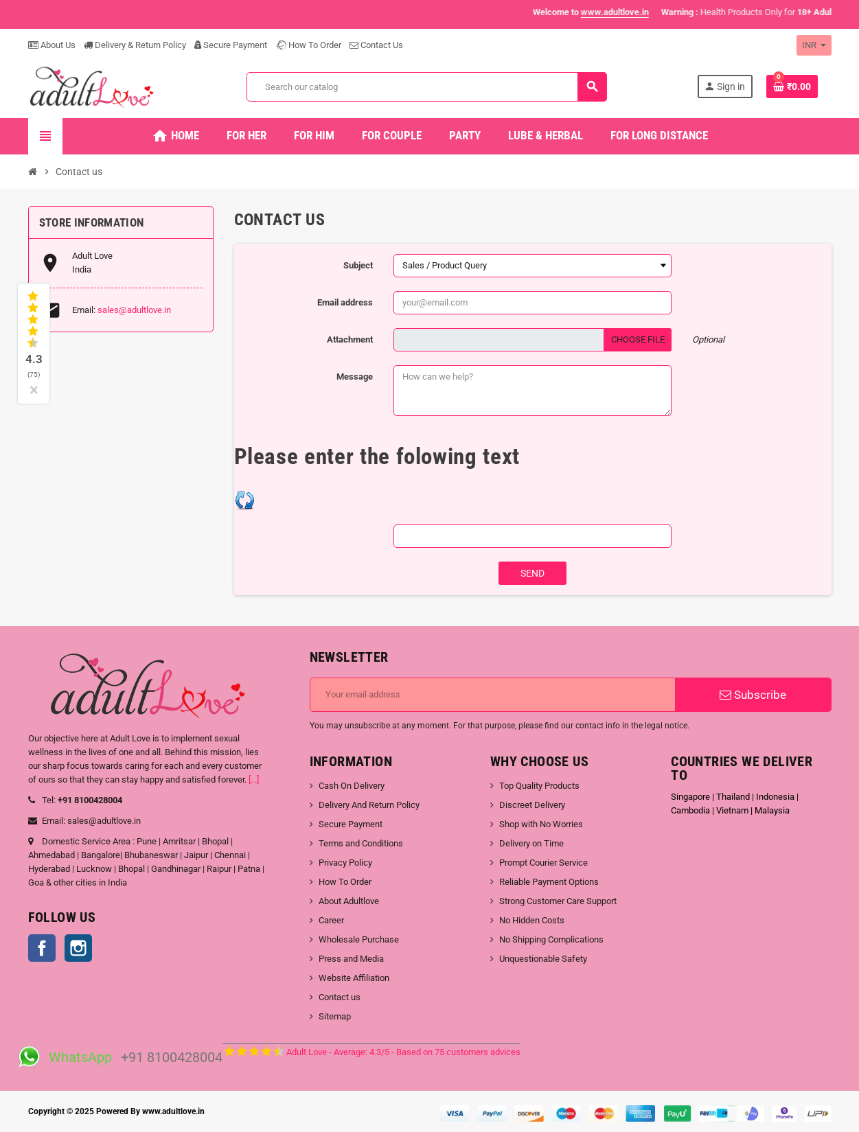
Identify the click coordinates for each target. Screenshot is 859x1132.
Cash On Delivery (352, 786)
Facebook (42, 948)
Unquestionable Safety (543, 959)
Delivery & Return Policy (135, 45)
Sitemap (335, 1016)
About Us (52, 45)
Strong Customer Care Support (558, 901)
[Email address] (493, 695)
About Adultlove (349, 901)
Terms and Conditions (361, 843)
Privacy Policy (345, 862)
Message (354, 376)
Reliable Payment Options (549, 882)
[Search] (426, 87)
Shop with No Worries (541, 824)
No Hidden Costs (531, 920)
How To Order (308, 45)
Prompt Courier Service (543, 862)
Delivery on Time (531, 843)
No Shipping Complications (551, 939)
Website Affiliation (354, 978)
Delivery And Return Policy (369, 805)
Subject (358, 265)
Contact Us (376, 45)
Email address (345, 302)
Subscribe (753, 695)
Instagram (78, 948)
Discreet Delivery (532, 805)
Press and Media (351, 959)
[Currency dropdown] (814, 45)
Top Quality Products (539, 786)
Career (331, 920)
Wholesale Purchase (359, 939)
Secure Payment (230, 45)
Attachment (350, 339)
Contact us (339, 997)
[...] (254, 779)
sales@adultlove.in (134, 310)
